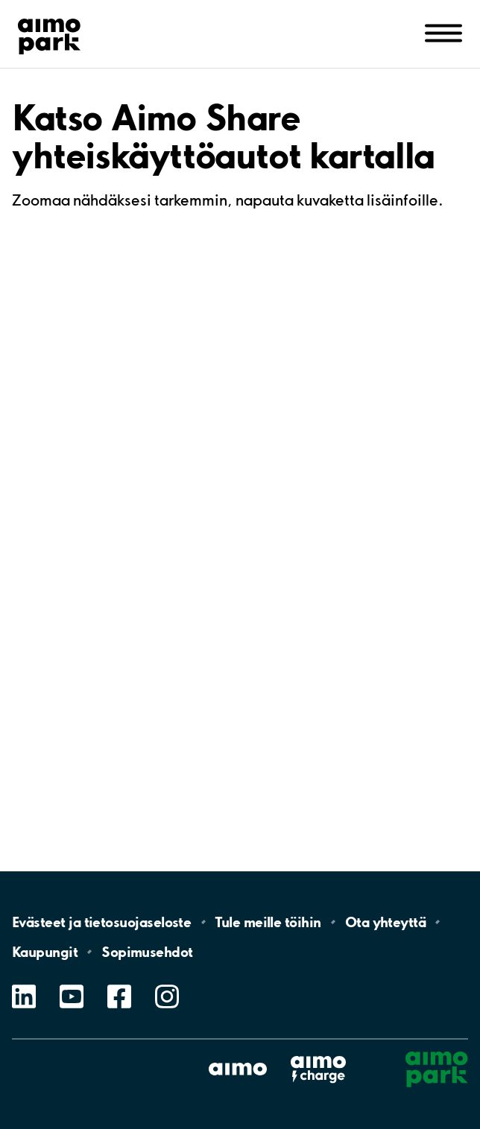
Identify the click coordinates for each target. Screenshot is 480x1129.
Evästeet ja (101, 922)
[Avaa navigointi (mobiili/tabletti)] (443, 32)
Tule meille (267, 922)
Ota (385, 922)
